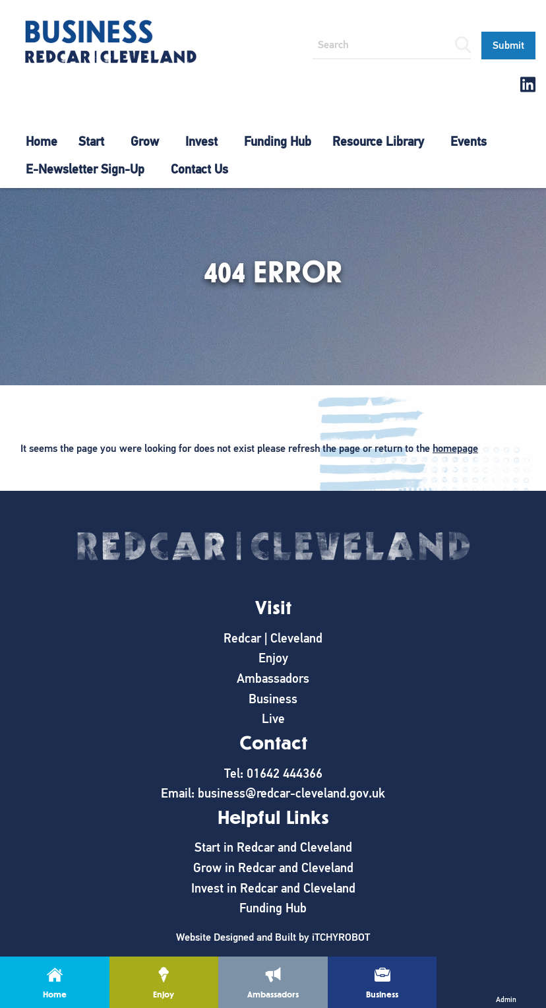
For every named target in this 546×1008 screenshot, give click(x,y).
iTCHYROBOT (341, 937)
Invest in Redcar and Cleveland (273, 888)
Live (273, 718)
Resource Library (378, 141)
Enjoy (273, 658)
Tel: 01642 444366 (273, 773)
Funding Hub (277, 141)
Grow (145, 141)
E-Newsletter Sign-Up (85, 169)
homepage (455, 448)
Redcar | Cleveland (273, 638)
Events (468, 141)
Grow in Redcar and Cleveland (273, 867)
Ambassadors (273, 678)
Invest (201, 141)
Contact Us (199, 169)
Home (41, 141)
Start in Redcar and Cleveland (273, 847)
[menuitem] (41, 142)
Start (91, 141)
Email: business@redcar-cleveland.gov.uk (273, 793)
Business (273, 699)
